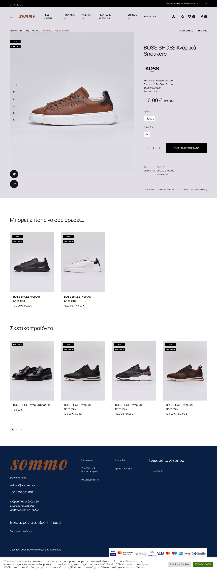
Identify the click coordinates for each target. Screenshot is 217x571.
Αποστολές (120, 460)
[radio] (149, 118)
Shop (27, 30)
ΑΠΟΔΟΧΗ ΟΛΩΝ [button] (203, 564)
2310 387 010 (17, 4)
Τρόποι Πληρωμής (123, 468)
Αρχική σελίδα (16, 30)
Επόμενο (202, 30)
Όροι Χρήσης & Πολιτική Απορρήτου (90, 470)
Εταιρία (185, 189)
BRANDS (132, 16)
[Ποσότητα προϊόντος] (153, 148)
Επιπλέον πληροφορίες (168, 189)
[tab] (149, 190)
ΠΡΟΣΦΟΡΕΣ (151, 16)
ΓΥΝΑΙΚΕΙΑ (69, 16)
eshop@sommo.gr (22, 485)
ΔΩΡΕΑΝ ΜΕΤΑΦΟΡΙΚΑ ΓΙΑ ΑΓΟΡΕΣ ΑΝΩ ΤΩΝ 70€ (186, 3)
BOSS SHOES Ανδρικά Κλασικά (32, 405)
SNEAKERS (161, 170)
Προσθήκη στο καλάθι (186, 148)
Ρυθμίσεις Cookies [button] (179, 564)
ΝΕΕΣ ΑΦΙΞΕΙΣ (48, 16)
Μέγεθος (149, 127)
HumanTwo (55, 549)
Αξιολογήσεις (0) (199, 189)
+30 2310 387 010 (21, 492)
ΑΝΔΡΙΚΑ (86, 16)
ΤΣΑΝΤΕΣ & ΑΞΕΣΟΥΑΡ (104, 16)
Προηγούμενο (186, 30)
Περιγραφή (149, 189)
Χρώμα (147, 111)
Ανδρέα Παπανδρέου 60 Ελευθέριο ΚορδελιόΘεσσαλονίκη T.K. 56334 (24, 506)
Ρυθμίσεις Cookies (90, 479)
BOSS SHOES (162, 174)
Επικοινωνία (87, 460)
